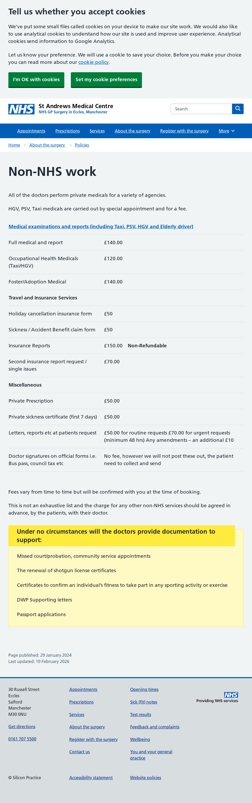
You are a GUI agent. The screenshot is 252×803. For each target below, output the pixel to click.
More (227, 131)
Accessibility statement (91, 777)
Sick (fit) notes (143, 702)
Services (97, 130)
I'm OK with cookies (36, 79)
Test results (140, 714)
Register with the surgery (184, 130)
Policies (82, 145)
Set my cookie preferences (106, 79)
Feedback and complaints (154, 726)
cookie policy (93, 62)
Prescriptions (67, 130)
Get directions (21, 726)
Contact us (79, 751)
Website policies (145, 777)
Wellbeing (140, 739)
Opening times (144, 689)
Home (14, 145)
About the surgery (132, 130)
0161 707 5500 (22, 738)
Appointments (31, 130)
